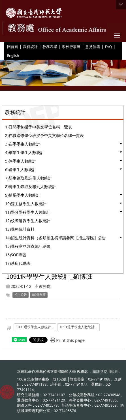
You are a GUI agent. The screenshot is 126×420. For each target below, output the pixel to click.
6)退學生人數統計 (20, 169)
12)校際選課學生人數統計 (27, 220)
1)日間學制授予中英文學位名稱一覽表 (38, 127)
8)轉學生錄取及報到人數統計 (30, 186)
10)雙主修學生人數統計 (25, 203)
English (13, 55)
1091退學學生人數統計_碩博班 (36, 327)
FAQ (108, 46)
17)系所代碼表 (18, 263)
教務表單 (49, 46)
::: (5, 46)
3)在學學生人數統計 (22, 144)
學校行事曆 (71, 46)
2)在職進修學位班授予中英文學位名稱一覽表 (44, 135)
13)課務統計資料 (20, 229)
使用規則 (111, 371)
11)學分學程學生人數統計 (27, 212)
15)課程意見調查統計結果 (27, 246)
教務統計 (30, 46)
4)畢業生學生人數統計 (24, 152)
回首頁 (12, 46)
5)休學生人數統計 (20, 161)
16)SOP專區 (15, 254)
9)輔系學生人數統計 (22, 195)
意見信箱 (92, 46)
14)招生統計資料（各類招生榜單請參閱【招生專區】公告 (55, 237)
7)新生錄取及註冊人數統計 (28, 178)
